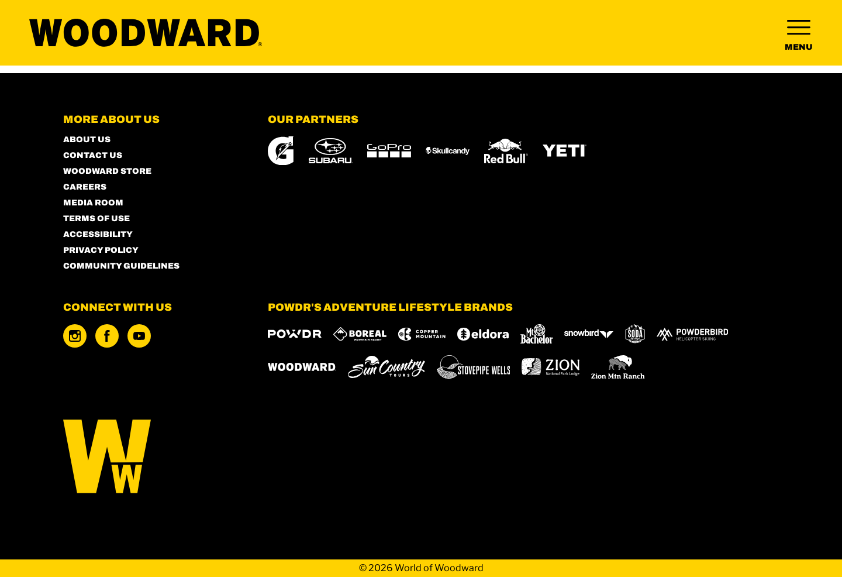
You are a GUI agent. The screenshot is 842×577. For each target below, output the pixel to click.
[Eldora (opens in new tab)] (483, 334)
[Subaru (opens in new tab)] (331, 150)
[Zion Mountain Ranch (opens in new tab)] (617, 367)
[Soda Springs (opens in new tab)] (635, 334)
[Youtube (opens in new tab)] (139, 336)
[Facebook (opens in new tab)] (107, 336)
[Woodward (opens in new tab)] (302, 367)
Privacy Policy (101, 250)
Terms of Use (96, 218)
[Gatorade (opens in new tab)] (281, 150)
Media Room (93, 202)
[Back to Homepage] (151, 457)
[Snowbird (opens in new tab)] (588, 333)
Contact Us (92, 155)
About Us (87, 139)
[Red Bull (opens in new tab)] (506, 151)
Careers (84, 187)
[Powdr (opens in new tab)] (295, 333)
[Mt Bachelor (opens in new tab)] (536, 334)
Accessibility (98, 234)
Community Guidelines (121, 266)
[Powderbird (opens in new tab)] (692, 334)
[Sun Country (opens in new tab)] (386, 367)
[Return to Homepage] (163, 37)
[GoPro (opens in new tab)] (389, 150)
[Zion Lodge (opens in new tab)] (550, 367)
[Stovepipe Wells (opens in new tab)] (473, 367)
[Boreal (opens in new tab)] (360, 334)
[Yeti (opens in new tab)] (564, 151)
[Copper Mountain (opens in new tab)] (422, 334)
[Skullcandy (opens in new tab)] (448, 151)
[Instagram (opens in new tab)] (75, 336)
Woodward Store (107, 171)
